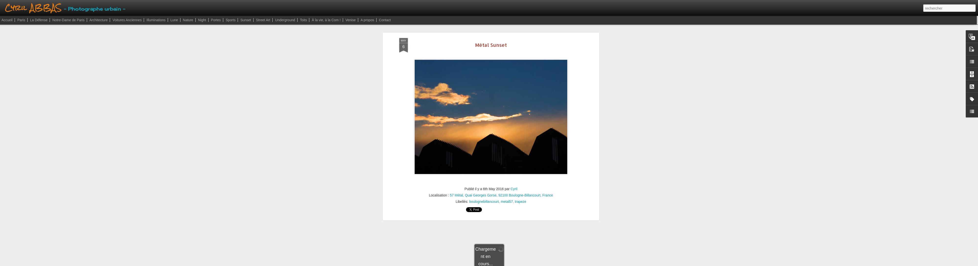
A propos (367, 20)
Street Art (263, 20)
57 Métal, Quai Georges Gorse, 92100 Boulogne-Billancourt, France (501, 193)
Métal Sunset (491, 43)
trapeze (520, 200)
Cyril (514, 187)
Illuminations (156, 20)
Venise (350, 20)
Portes (216, 20)
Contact (385, 20)
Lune (174, 20)
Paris (21, 20)
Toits (303, 20)
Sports (230, 20)
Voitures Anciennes (127, 20)
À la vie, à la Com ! (326, 20)
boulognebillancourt (484, 200)
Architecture (98, 20)
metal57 (507, 200)
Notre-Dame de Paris (68, 20)
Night (202, 20)
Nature (188, 20)
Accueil (6, 20)
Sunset (245, 20)
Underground (285, 20)
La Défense (39, 20)
